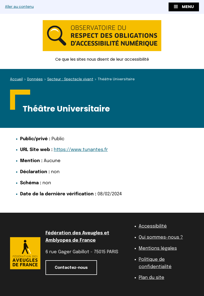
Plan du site (151, 277)
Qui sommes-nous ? (161, 237)
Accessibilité (153, 226)
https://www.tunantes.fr (81, 149)
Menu (184, 7)
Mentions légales (158, 248)
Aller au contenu (19, 7)
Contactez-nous (71, 268)
